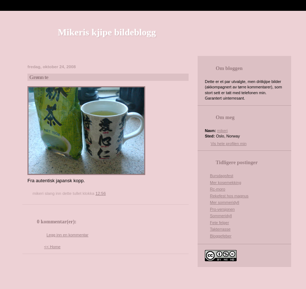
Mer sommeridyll (224, 202)
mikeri (222, 130)
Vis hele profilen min (228, 143)
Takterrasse (220, 229)
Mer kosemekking (225, 182)
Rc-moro (217, 189)
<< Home (52, 247)
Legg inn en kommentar (68, 235)
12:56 (100, 193)
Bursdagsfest (221, 176)
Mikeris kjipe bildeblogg (107, 32)
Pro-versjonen (222, 209)
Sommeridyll (221, 216)
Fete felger (219, 222)
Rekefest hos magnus (229, 196)
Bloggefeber (221, 236)
